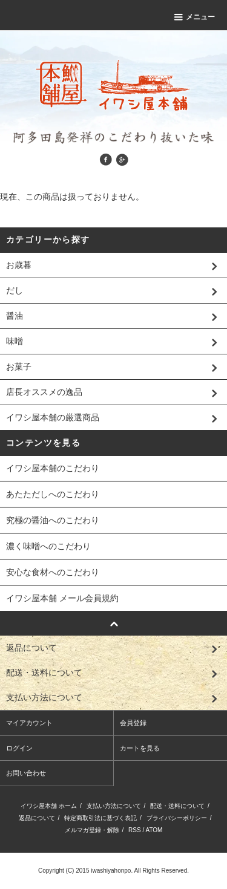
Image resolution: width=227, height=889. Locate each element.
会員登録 (133, 722)
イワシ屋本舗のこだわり (52, 468)
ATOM (153, 830)
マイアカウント (29, 722)
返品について (37, 818)
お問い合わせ (26, 773)
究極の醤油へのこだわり (52, 520)
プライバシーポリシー (176, 818)
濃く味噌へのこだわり (48, 546)
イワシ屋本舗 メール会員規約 (62, 598)
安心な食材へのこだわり (52, 572)
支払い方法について (114, 806)
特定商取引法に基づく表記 (100, 818)
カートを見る (140, 748)
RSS (134, 830)
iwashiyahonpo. (112, 870)
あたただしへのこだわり (52, 494)
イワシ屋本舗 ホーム (49, 806)
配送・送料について (177, 806)
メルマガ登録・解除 (92, 830)
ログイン (19, 748)
